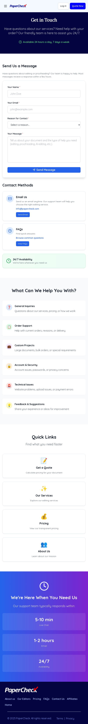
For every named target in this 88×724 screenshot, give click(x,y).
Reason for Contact (18, 118)
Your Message (15, 133)
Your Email (13, 102)
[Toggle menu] (5, 6)
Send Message (44, 170)
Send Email (23, 214)
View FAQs (22, 244)
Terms (59, 718)
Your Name (13, 87)
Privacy (70, 718)
